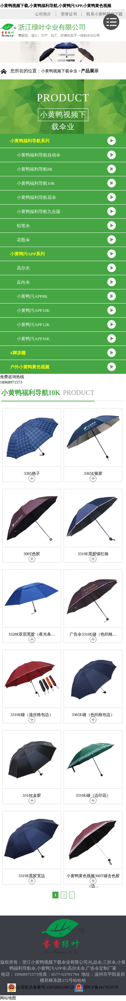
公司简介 (43, 14)
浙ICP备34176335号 (97, 987)
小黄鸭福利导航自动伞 (38, 154)
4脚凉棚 (18, 352)
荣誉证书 (69, 14)
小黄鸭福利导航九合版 (38, 211)
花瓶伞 (23, 239)
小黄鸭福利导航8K (35, 169)
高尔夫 (23, 268)
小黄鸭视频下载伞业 (59, 71)
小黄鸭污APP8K (32, 296)
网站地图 (8, 998)
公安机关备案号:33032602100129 (40, 987)
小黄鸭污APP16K (33, 338)
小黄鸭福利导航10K (36, 183)
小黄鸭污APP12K (33, 324)
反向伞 (23, 282)
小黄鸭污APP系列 (27, 253)
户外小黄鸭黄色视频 (29, 366)
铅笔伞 (23, 225)
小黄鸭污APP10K (33, 310)
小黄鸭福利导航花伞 (36, 197)
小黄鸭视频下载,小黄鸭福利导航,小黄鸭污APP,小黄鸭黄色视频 (55, 5)
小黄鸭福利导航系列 (29, 140)
